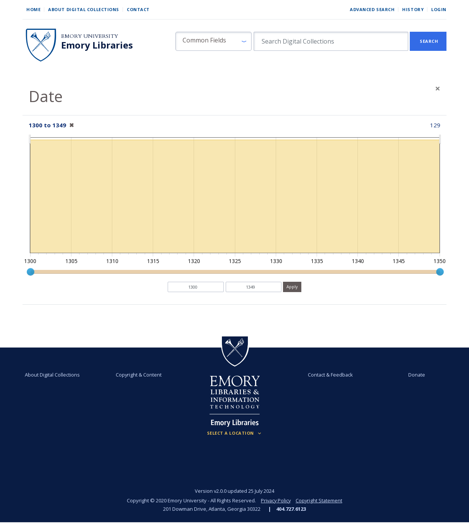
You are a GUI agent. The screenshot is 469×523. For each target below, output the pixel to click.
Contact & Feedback (330, 374)
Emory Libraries (97, 45)
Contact (138, 9)
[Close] (437, 88)
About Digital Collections (83, 9)
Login (438, 9)
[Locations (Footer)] (234, 433)
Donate (416, 374)
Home (33, 9)
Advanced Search (372, 9)
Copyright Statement (319, 500)
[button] (213, 41)
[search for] (331, 41)
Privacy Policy (275, 500)
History (413, 9)
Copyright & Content (139, 374)
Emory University (89, 36)
